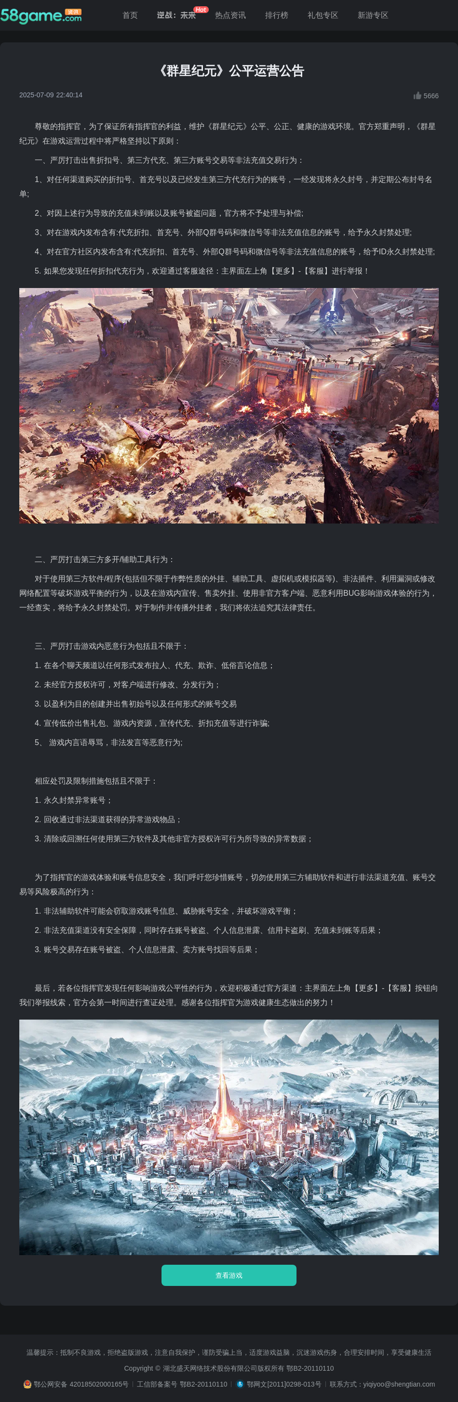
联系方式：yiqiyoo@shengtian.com (382, 1384)
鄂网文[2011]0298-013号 (284, 1384)
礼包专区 (323, 15)
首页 (130, 15)
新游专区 (373, 15)
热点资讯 (230, 15)
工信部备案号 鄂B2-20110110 (182, 1384)
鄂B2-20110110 (310, 1368)
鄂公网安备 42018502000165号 (81, 1384)
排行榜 (276, 15)
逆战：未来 (176, 15)
